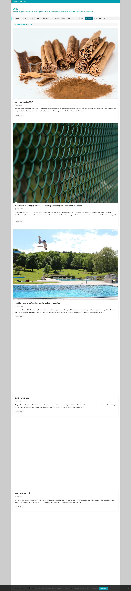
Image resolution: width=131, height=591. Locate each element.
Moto (69, 18)
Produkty (88, 18)
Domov (24, 18)
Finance (38, 18)
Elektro (31, 18)
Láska (63, 18)
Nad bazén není (22, 493)
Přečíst (19, 115)
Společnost (97, 18)
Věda (105, 18)
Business (16, 18)
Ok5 (15, 9)
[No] (129, 588)
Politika (81, 18)
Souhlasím (103, 588)
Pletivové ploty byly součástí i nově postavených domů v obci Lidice (48, 205)
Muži (75, 18)
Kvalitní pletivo (22, 398)
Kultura (57, 18)
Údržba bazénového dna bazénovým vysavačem (38, 303)
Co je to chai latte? (24, 102)
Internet (45, 18)
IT (51, 18)
